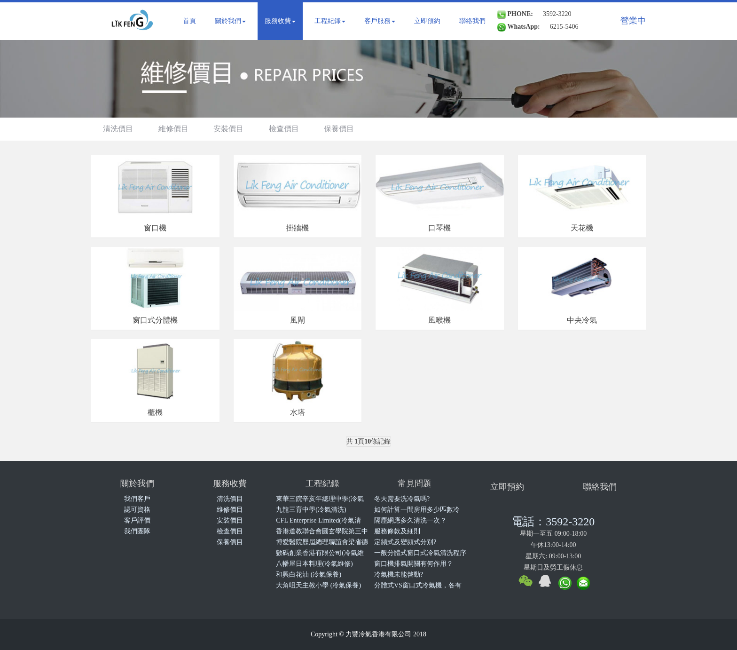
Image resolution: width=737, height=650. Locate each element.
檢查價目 (284, 129)
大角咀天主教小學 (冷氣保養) (318, 585)
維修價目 (173, 129)
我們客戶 (137, 498)
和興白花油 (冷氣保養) (308, 574)
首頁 (189, 20)
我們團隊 (137, 531)
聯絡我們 (472, 20)
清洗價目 (118, 129)
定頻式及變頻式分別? (405, 542)
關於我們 (230, 20)
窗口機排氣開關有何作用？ (413, 563)
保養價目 (339, 129)
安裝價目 (228, 129)
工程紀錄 (329, 20)
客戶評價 (137, 520)
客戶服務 (379, 20)
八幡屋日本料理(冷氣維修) (314, 563)
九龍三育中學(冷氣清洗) (311, 509)
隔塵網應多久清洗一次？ (410, 520)
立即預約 (427, 20)
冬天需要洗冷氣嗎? (402, 498)
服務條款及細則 (397, 531)
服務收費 (280, 20)
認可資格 (137, 509)
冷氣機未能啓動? (398, 574)
